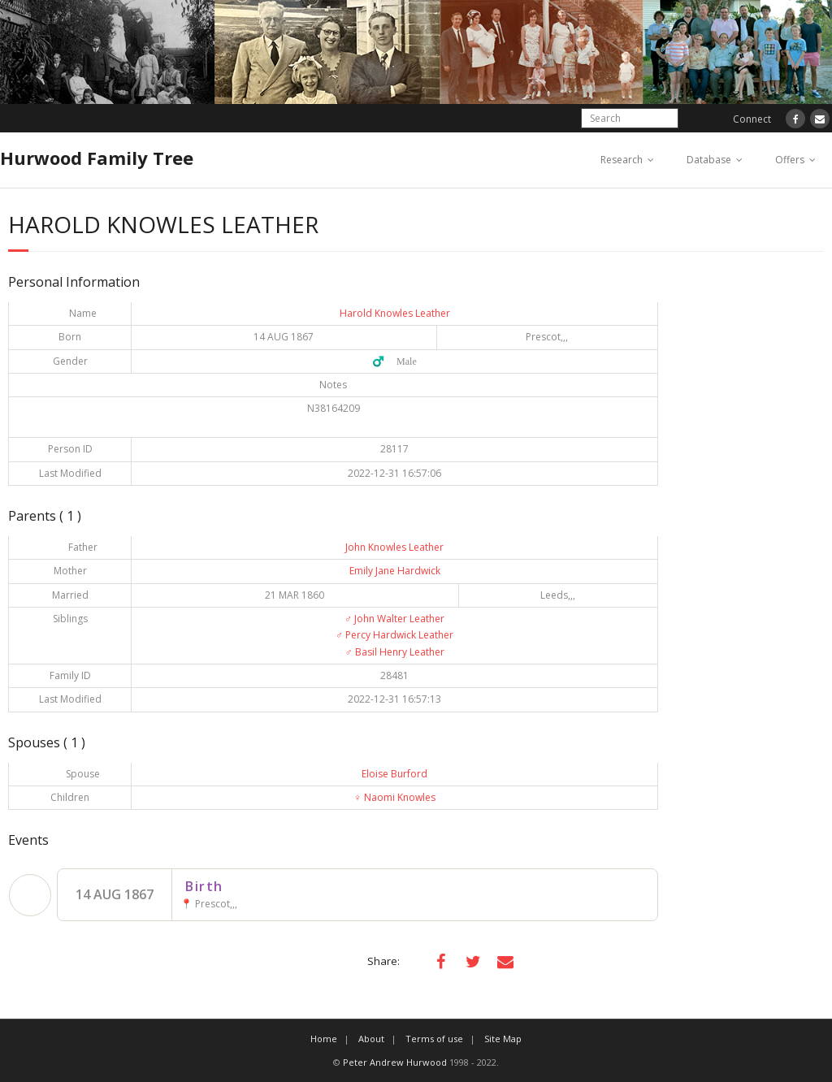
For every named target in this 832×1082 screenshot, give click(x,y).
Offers (789, 160)
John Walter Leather (394, 618)
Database (709, 160)
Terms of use (434, 1038)
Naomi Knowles (395, 797)
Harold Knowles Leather (395, 313)
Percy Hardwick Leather (394, 635)
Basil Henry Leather (394, 652)
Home (323, 1038)
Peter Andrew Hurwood (395, 1062)
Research (621, 160)
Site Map (503, 1038)
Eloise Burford (394, 774)
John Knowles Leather (394, 547)
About (371, 1038)
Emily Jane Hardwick (394, 571)
